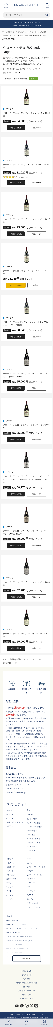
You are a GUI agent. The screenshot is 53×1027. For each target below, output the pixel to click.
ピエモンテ (10, 867)
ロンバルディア (12, 875)
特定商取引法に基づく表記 (26, 983)
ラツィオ (9, 871)
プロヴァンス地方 (33, 843)
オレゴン (30, 899)
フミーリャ (31, 891)
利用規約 (26, 979)
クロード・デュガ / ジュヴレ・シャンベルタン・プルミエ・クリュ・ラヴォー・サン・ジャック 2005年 (26, 479)
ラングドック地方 (33, 839)
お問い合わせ (26, 971)
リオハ (29, 863)
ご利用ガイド (26, 975)
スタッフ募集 (26, 995)
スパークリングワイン (14, 822)
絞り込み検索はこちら (25, 64)
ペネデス (30, 871)
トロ (28, 887)
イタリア (9, 859)
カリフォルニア (32, 903)
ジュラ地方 (31, 851)
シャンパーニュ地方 (34, 827)
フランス (30, 815)
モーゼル (9, 899)
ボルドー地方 (32, 819)
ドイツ (8, 891)
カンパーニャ (11, 879)
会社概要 (26, 987)
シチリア (9, 887)
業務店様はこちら (26, 999)
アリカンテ (31, 883)
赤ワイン (9, 814)
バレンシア (31, 879)
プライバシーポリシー (26, 991)
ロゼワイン (10, 826)
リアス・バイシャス (34, 875)
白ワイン (9, 818)
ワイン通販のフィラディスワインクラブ (17, 32)
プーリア (9, 883)
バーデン (9, 895)
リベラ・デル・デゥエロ (36, 867)
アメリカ (30, 895)
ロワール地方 (32, 831)
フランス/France (25, 35)
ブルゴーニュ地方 (33, 823)
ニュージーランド (33, 907)
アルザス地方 (32, 847)
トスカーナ (10, 863)
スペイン (30, 859)
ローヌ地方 (31, 835)
